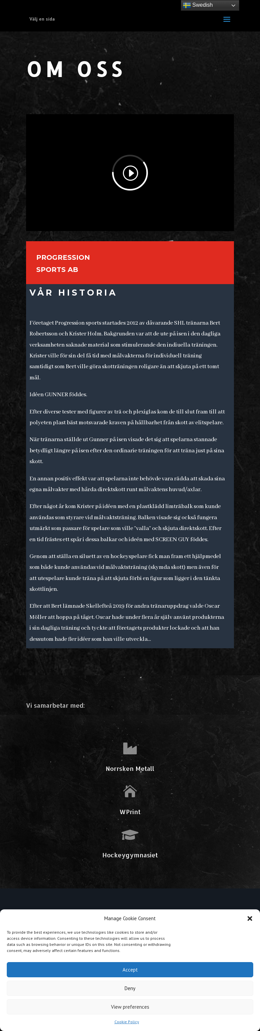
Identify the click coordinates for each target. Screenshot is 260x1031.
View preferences (130, 1007)
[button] (249, 918)
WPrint (130, 811)
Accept (130, 969)
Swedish (198, 5)
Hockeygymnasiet (130, 855)
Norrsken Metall (130, 768)
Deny (130, 988)
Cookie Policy (126, 1021)
